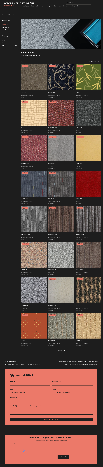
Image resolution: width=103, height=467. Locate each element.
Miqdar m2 (13, 397)
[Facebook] (100, 232)
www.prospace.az (93, 364)
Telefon (54, 389)
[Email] (29, 392)
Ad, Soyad (13, 381)
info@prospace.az (84, 364)
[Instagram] (100, 235)
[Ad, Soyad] (29, 384)
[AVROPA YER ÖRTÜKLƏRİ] (18, 3)
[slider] (2, 43)
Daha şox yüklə (61, 350)
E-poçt (15, 443)
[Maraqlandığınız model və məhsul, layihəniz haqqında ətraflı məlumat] (51, 411)
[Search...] (78, 3)
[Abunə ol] (63, 457)
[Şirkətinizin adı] (72, 384)
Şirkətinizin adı (56, 381)
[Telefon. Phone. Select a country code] (55, 392)
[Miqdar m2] (51, 400)
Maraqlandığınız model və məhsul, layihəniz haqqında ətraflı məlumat (29, 406)
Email (12, 389)
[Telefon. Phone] (74, 392)
